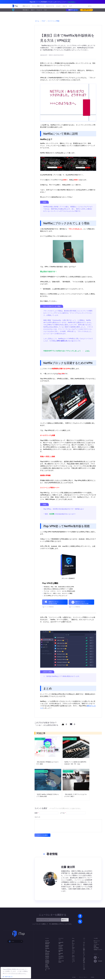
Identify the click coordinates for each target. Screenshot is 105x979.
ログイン (90, 6)
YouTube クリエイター (98, 949)
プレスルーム (96, 944)
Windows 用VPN (61, 943)
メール (63, 813)
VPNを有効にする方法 (84, 960)
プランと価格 (47, 969)
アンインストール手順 (84, 967)
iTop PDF (47, 958)
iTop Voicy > (71, 2)
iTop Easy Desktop (47, 946)
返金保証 (74, 977)
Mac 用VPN (61, 945)
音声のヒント (73, 956)
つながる (95, 942)
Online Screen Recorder (47, 965)
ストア (70, 6)
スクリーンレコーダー (73, 960)
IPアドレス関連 (40, 739)
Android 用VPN (61, 951)
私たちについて (97, 940)
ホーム (37, 21)
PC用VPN (60, 946)
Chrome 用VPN (61, 954)
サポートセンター (84, 944)
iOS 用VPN (61, 948)
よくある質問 (84, 948)
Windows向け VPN (69, 739)
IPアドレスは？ (73, 945)
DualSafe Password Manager (47, 961)
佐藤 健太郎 (43, 55)
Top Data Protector (47, 956)
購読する (64, 919)
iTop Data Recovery (47, 953)
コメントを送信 (42, 835)
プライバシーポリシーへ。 (19, 973)
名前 (36, 813)
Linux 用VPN (61, 956)
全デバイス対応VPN (61, 961)
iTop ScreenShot (47, 951)
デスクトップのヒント (73, 952)
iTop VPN (47, 940)
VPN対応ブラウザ (61, 958)
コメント (37, 817)
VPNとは (73, 941)
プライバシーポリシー (83, 977)
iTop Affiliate (96, 947)
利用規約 (92, 977)
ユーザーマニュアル (84, 954)
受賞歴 (95, 946)
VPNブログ (73, 948)
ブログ (45, 10)
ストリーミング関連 (53, 21)
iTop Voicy (47, 948)
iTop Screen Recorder (47, 943)
